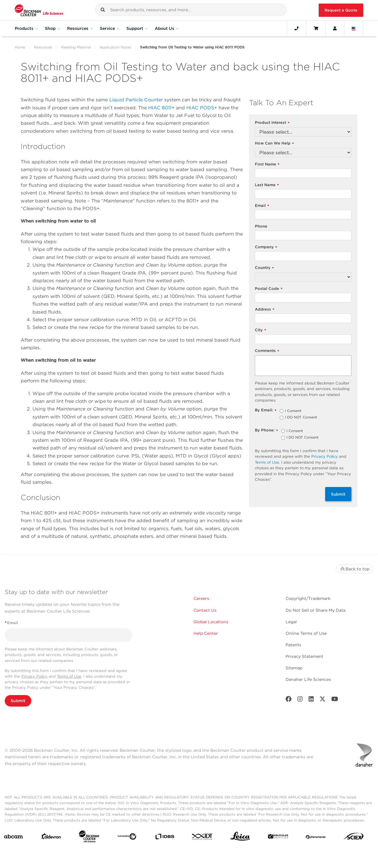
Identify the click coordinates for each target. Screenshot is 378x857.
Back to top (354, 569)
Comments (267, 350)
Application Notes (115, 47)
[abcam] (13, 838)
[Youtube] (334, 700)
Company (266, 247)
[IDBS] (164, 838)
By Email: (265, 410)
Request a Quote (341, 10)
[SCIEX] (353, 837)
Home (20, 47)
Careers (201, 598)
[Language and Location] (353, 28)
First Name (267, 164)
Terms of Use (267, 462)
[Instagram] (300, 700)
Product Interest (272, 122)
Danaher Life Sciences (308, 679)
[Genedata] (126, 838)
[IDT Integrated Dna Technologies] (202, 838)
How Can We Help (274, 143)
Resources (43, 47)
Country (264, 267)
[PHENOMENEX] (315, 838)
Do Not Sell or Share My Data (316, 610)
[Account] (335, 28)
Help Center (205, 633)
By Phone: (266, 430)
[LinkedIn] (311, 700)
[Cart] (315, 28)
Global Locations (210, 621)
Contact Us (204, 610)
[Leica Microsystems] (240, 838)
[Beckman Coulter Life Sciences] (89, 837)
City (260, 330)
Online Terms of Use (306, 633)
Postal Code (268, 288)
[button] (102, 9)
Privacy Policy (324, 456)
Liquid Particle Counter (136, 100)
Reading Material (76, 47)
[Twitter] (322, 700)
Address (264, 309)
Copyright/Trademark (308, 598)
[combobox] (190, 10)
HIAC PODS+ (201, 108)
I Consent (293, 411)
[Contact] (296, 28)
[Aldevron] (51, 837)
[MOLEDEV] (278, 838)
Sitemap (294, 668)
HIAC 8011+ (161, 108)
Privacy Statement (304, 656)
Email (262, 205)
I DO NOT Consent (301, 417)
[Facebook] (288, 700)
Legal (291, 621)
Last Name (267, 185)
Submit (338, 494)
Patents (293, 644)
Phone (261, 226)
